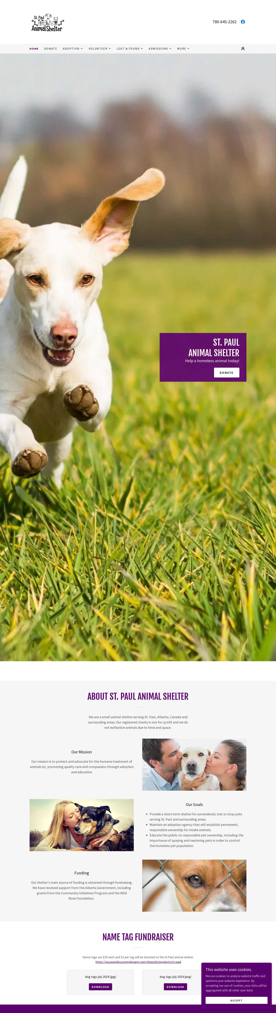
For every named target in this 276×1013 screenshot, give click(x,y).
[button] (73, 48)
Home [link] (34, 48)
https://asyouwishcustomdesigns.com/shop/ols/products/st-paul (138, 962)
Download (100, 987)
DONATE (227, 373)
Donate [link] (50, 48)
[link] (47, 21)
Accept (236, 1000)
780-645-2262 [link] (225, 21)
